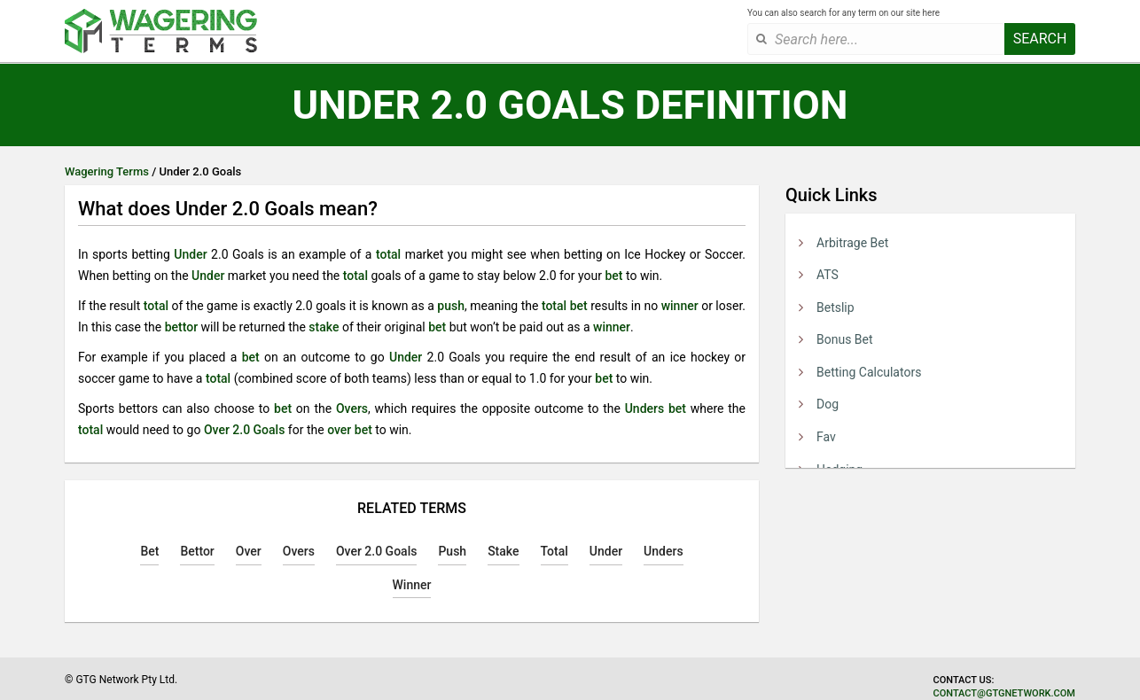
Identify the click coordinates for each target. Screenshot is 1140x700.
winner (680, 306)
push (451, 306)
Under (190, 254)
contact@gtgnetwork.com (1004, 693)
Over (249, 551)
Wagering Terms (107, 171)
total (388, 254)
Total (554, 551)
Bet (149, 551)
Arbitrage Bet (852, 243)
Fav (826, 437)
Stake (503, 551)
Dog (827, 404)
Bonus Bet (844, 339)
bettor (181, 327)
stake (323, 327)
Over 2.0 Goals (244, 430)
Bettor (197, 551)
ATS (827, 275)
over (339, 430)
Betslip (835, 307)
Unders (645, 408)
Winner (412, 585)
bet (613, 275)
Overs (352, 408)
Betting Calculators (868, 372)
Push (452, 551)
